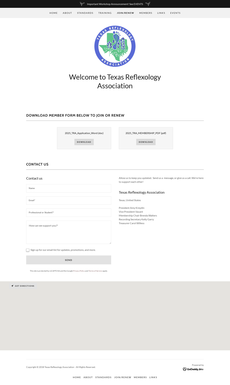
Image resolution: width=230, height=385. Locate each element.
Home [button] (77, 377)
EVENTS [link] (175, 13)
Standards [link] (85, 13)
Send (68, 260)
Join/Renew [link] (125, 13)
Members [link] (145, 13)
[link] (115, 46)
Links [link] (161, 13)
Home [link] (54, 13)
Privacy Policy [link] (79, 271)
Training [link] (105, 13)
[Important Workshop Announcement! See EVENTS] (115, 4)
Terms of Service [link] (95, 271)
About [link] (67, 13)
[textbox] (68, 188)
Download (84, 142)
